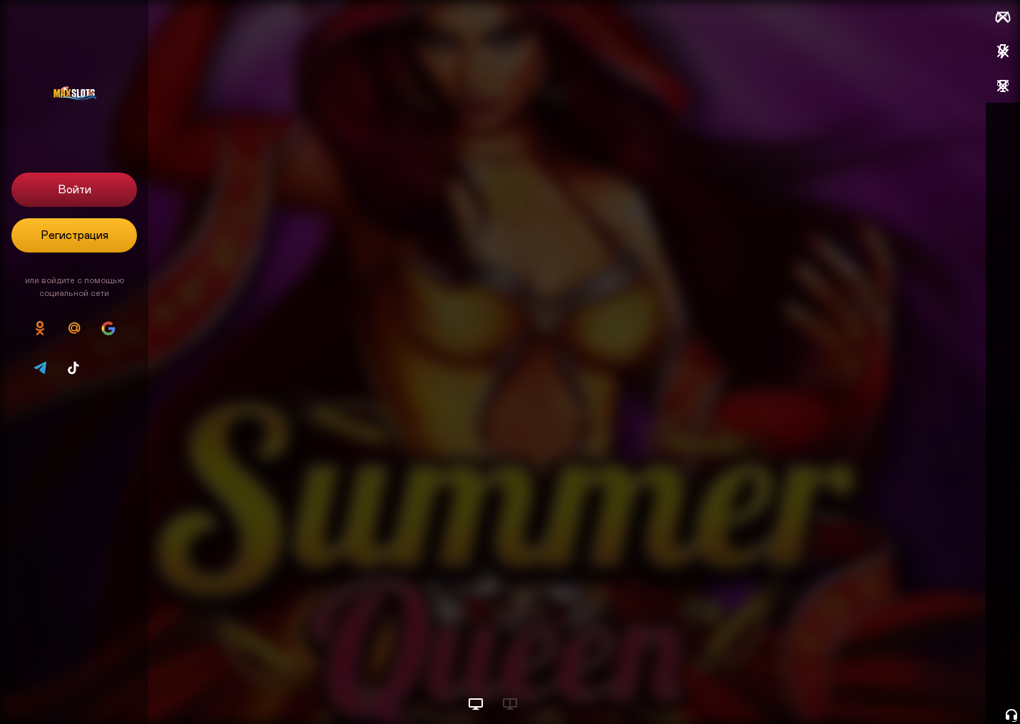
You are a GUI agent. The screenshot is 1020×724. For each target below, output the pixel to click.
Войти (74, 189)
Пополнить (911, 154)
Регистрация (74, 235)
